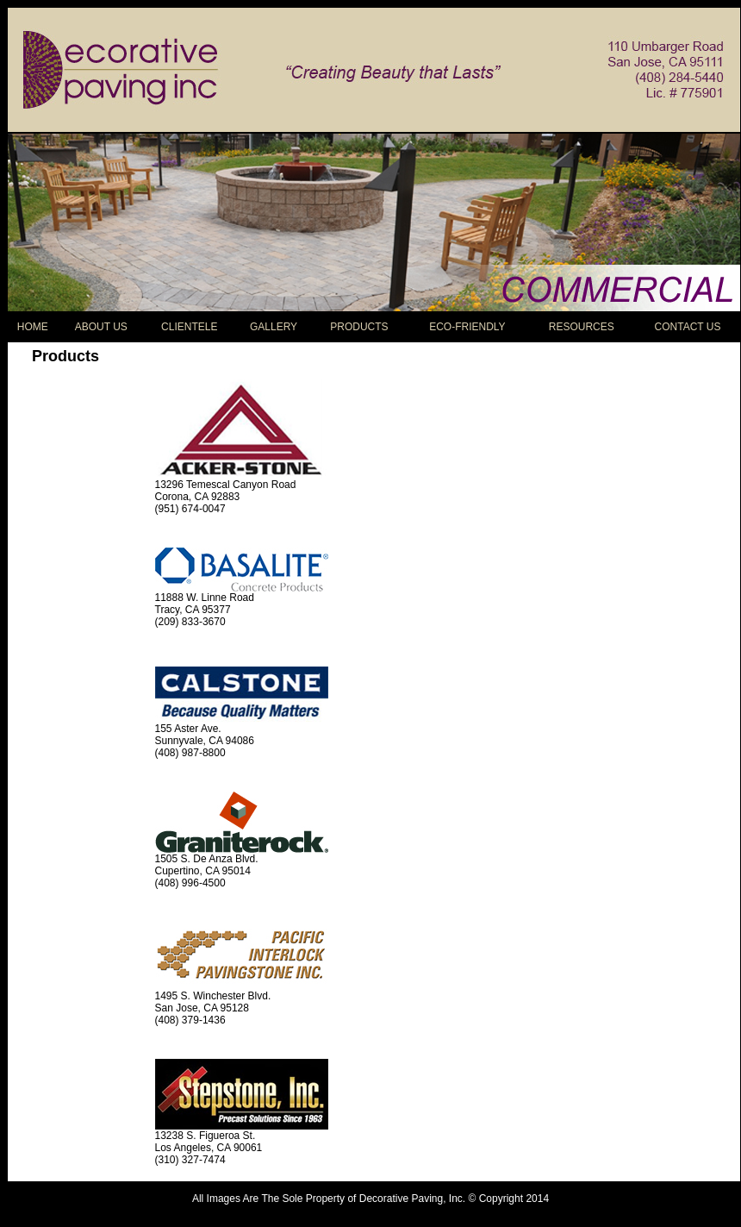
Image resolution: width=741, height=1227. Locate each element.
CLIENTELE (189, 327)
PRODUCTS (359, 327)
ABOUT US (101, 327)
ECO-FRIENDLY (467, 327)
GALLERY (273, 327)
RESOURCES (581, 327)
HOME (32, 327)
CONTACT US (688, 327)
